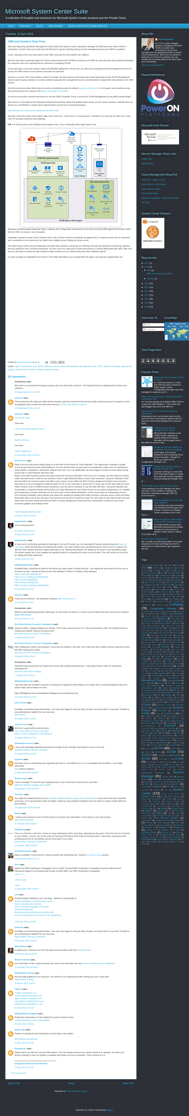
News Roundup (55, 26)
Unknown (19, 414)
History (178, 656)
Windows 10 (150, 827)
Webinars (144, 825)
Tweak (173, 806)
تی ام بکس (19, 874)
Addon (169, 573)
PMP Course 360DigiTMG (26, 580)
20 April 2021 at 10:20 (24, 1008)
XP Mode (177, 842)
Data (35, 366)
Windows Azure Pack (170, 830)
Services (155, 779)
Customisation (165, 616)
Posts (146, 325)
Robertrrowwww (22, 960)
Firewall (156, 649)
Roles (179, 743)
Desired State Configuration (152, 628)
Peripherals (167, 721)
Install (178, 661)
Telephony (156, 801)
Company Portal (162, 601)
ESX (167, 640)
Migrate (165, 688)
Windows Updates (173, 837)
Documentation (147, 633)
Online (181, 702)
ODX (150, 700)
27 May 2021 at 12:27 (24, 1067)
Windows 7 (164, 827)
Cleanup (154, 599)
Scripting (176, 755)
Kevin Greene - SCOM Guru (153, 184)
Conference (160, 605)
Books (181, 592)
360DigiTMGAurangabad (26, 1013)
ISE (154, 668)
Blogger (109, 1110)
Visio (156, 820)
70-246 (154, 570)
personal (148, 723)
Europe (174, 640)
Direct (40, 366)
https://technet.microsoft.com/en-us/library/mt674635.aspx (33, 110)
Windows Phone (148, 832)
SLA (182, 782)
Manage (157, 678)
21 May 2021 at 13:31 (24, 1043)
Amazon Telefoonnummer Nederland (98, 963)
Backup (158, 589)
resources (180, 740)
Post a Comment (19, 1073)
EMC (179, 637)
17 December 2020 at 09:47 (27, 889)
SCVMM (179, 758)
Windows (179, 825)
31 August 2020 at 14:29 (25, 754)
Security (149, 762)
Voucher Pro (20, 461)
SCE (181, 748)
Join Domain (153, 671)
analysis (168, 575)
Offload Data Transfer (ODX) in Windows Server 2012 (167, 467)
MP (159, 695)
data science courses (24, 820)
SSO (169, 786)
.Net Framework (147, 565)
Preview (157, 728)
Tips (166, 804)
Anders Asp (146, 159)
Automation (178, 585)
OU (145, 716)
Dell (171, 623)
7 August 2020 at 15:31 (25, 675)
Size (168, 782)
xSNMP (144, 844)
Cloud (162, 599)
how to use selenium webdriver (28, 904)
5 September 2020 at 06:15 (27, 772)
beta (167, 589)
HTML (153, 659)
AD (162, 573)
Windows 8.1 (152, 830)
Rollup (144, 745)
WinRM (144, 839)
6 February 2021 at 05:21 (26, 940)
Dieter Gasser (147, 163)
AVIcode (148, 587)
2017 (147, 263)
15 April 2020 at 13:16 (24, 534)
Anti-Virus (144, 578)
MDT (169, 683)
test (154, 804)
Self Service (168, 762)
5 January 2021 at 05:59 (25, 921)
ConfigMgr (176, 604)
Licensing (154, 675)
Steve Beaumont (166, 39)
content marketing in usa (25, 993)
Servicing (164, 779)
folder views (175, 649)
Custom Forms (150, 616)
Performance (175, 718)
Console (180, 611)
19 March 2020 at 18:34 (25, 515)
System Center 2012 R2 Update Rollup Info (87, 26)
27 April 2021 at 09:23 (24, 1024)
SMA (146, 784)
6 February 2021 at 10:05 (26, 954)
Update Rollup (178, 808)
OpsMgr (145, 713)
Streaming (177, 786)
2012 (147, 295)
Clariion (144, 599)
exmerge (177, 645)
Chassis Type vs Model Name (154, 539)
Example (144, 645)
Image (150, 661)
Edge (154, 637)
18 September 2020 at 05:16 (27, 807)
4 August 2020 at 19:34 (25, 656)
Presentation (145, 728)
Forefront (145, 652)
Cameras (158, 597)
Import (158, 661)
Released (169, 735)
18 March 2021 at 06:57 (25, 983)
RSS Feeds (154, 745)
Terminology (145, 804)
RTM (163, 745)
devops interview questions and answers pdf (34, 912)
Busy (181, 594)
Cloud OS (171, 599)
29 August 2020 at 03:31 (25, 718)
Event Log (159, 642)
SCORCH (146, 755)
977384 (171, 570)
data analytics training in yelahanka (30, 937)
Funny (181, 652)
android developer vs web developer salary (33, 901)
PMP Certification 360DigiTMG (28, 574)
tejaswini (19, 595)
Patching (161, 718)
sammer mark (21, 724)
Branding (147, 594)
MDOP (161, 683)
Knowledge (161, 673)
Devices (178, 628)
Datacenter (162, 623)
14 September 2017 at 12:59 (27, 392)
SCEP (147, 752)
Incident (169, 661)
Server (178, 762)
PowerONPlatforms (148, 726)
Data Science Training (24, 979)
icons (179, 659)
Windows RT (167, 832)
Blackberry (145, 592)
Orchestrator (169, 713)
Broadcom (158, 594)
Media (143, 686)
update (164, 808)
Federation (145, 649)
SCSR (161, 759)
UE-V (155, 808)
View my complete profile (152, 65)
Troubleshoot (146, 806)
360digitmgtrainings (24, 565)
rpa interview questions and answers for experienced (38, 915)
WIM (171, 825)
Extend (153, 647)
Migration (176, 688)
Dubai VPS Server (23, 615)
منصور (17, 885)
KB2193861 (165, 671)
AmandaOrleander (23, 851)
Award (158, 587)
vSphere (160, 823)
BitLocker (177, 589)
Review (146, 743)
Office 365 (177, 700)
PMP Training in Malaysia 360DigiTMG (32, 585)
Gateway (48, 366)
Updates (148, 811)
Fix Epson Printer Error (25, 531)
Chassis (169, 597)
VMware (149, 823)
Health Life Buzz (22, 440)
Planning (159, 723)
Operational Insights (160, 708)
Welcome (163, 825)
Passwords (180, 716)
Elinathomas (20, 1048)
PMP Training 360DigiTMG (26, 582)
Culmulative (178, 614)
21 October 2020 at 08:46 (26, 845)
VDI (151, 816)
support (156, 790)
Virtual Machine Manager (165, 818)
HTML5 (161, 659)
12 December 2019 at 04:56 (27, 455)
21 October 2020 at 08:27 (26, 824)
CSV (161, 614)
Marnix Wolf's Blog (149, 193)
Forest (154, 652)
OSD (181, 713)
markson (19, 398)
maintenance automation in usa (28, 1004)
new (153, 697)
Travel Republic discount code (28, 512)
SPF (153, 786)
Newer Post (14, 1083)
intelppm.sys (145, 664)
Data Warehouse (167, 621)
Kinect (152, 673)
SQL (160, 786)
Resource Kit (168, 740)
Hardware (168, 656)
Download (177, 633)
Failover (177, 647)
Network (144, 697)
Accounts (180, 570)
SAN (182, 745)
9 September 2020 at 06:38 (27, 788)
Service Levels (165, 769)
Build (175, 594)
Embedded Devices (166, 637)
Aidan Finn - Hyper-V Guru (153, 180)
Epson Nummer (84, 950)
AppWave (155, 580)
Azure (169, 587)
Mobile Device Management (151, 693)
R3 (171, 733)
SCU (169, 759)
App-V (177, 577)
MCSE (143, 683)
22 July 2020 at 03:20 (24, 589)
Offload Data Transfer (149, 702)
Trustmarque (161, 806)
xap (156, 842)
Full (175, 652)
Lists (170, 675)
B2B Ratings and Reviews (26, 1039)
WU (182, 839)
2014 (147, 287)
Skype (175, 782)
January (150, 278)
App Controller (165, 578)
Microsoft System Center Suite (46, 11)
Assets (143, 585)
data (17, 769)
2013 (147, 291)
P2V (161, 716)
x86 (151, 842)
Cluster (180, 599)
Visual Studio (166, 820)
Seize (158, 762)
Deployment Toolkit (173, 626)
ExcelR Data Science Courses (73, 404)
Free (161, 652)
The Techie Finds (22, 418)
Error (160, 640)
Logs (143, 678)
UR (170, 811)
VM (175, 820)
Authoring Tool (165, 585)
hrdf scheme (20, 703)
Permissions (179, 721)
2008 (147, 307)
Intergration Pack (174, 664)
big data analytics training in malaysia (31, 750)
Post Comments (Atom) (77, 1091)
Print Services (169, 728)
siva (16, 894)
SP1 (177, 784)
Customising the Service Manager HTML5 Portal (164, 429)
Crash (153, 614)
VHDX (165, 816)
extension (165, 647)
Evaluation (148, 642)
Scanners (147, 748)
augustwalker (21, 521)
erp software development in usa (29, 1001)
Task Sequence (174, 796)
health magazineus (23, 451)
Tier (160, 804)
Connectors (168, 611)
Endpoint (151, 640)
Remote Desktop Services (161, 738)
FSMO (168, 652)
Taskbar (144, 799)
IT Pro (174, 668)
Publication (145, 733)
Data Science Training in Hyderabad (30, 841)
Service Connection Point (171, 767)
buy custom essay (94, 855)
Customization (146, 618)
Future (146, 654)
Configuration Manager (163, 608)
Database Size (149, 623)
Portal (169, 723)
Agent (17, 366)
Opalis (147, 704)
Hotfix (144, 659)
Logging (178, 675)
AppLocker (145, 580)
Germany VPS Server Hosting (28, 671)
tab (163, 796)
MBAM (178, 680)
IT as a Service (163, 668)
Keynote (144, 673)
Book (173, 592)
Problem (163, 731)
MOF (181, 693)
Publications (25, 26)
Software (156, 784)
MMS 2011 (153, 690)
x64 (145, 842)
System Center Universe (171, 794)
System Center (52, 369)
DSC (170, 635)
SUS (166, 790)
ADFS (178, 573)
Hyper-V (170, 659)
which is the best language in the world (32, 907)
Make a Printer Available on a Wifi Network (33, 734)
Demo (178, 623)
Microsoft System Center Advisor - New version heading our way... (168, 520)
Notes (143, 700)
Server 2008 (146, 765)
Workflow (159, 839)
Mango (169, 680)
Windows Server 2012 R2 (151, 837)
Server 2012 (159, 765)
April (149, 270)
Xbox (163, 842)
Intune (169, 666)
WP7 (167, 839)
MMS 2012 (165, 690)
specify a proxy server (89, 88)
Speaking (144, 786)
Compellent (176, 601)
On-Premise (171, 702)
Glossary (165, 654)
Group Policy (146, 656)
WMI (151, 839)
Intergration (158, 664)
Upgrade (161, 811)
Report (144, 740)
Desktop (169, 628)
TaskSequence (156, 799)
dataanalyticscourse (24, 743)
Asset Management (173, 582)
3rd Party (145, 570)
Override (153, 716)
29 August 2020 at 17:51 (25, 737)
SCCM (158, 748)
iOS (178, 666)
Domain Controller (163, 633)
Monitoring (149, 695)
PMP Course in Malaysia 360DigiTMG (31, 577)
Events (40, 26)
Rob (172, 743)
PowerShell (170, 725)
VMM (181, 820)
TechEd (169, 799)
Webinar (178, 823)
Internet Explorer (156, 666)
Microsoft (155, 685)
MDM (151, 683)
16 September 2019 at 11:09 (27, 408)
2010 (147, 303)
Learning (178, 673)
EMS (143, 640)
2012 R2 (156, 568)
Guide (157, 656)
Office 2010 (166, 700)
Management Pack (151, 680)
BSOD (167, 594)
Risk (154, 743)
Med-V (177, 683)
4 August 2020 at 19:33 (25, 637)
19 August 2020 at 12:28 (25, 697)
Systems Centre (148, 796)
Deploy (143, 626)
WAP (169, 823)
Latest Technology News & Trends (30, 429)
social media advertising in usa (28, 996)
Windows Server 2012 (169, 834)
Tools (173, 804)
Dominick (19, 794)
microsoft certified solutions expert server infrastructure (72, 798)
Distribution (176, 630)
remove (178, 738)
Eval (181, 640)
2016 (147, 267)
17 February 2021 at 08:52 (26, 967)
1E (158, 565)
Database (180, 621)
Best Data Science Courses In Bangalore (34, 624)
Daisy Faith (20, 1030)
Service (154, 767)
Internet (56, 366)
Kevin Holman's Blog (150, 189)
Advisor (144, 575)
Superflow (145, 790)
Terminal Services (173, 801)
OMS (99, 366)
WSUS (175, 839)
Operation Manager (111, 366)
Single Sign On (158, 782)
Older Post (128, 1083)
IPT (148, 668)
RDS (178, 733)
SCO (157, 752)
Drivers (161, 635)
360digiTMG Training (24, 973)
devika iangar (21, 778)
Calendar (148, 597)
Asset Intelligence (177, 580)
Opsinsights (176, 710)
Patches (148, 718)
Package (169, 716)
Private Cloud (150, 731)
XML (169, 842)
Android (178, 575)
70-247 (162, 570)
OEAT (157, 700)
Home (11, 26)
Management (173, 678)
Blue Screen (163, 592)
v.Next (177, 813)
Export (144, 647)
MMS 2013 (177, 690)
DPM (143, 635)
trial (179, 804)
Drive (152, 635)
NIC (172, 697)
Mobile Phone (170, 693)
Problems (176, 731)
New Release (163, 697)
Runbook (172, 745)
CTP (168, 614)
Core (146, 614)
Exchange (166, 645)
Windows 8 (178, 827)
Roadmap (163, 743)
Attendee (153, 585)
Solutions (40, 369)
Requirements (22, 369)
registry (144, 735)
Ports (178, 723)
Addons (18, 989)
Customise (177, 616)
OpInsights (162, 710)
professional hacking (24, 909)
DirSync (152, 630)
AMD (160, 575)
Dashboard (161, 618)
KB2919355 (177, 671)
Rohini (18, 813)
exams (154, 645)
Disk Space (164, 630)
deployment (155, 626)
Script (166, 755)
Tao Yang (145, 202)
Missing (144, 690)
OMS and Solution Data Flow (159, 273)
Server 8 (172, 765)
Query (155, 733)
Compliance (146, 605)
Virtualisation (146, 820)
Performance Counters (150, 721)
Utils (169, 813)
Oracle (158, 713)
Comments (149, 329)
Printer (181, 728)
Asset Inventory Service (153, 582)
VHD (158, 816)
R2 (163, 733)
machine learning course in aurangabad (32, 1020)
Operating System (164, 705)
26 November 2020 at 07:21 (27, 859)
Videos (173, 816)
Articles (164, 580)
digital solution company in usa (28, 998)
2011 (147, 299)
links (163, 675)
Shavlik (146, 782)
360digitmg (20, 829)
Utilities (159, 813)
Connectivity (26, 366)
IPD (142, 668)
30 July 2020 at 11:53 (24, 618)
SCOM (32, 369)
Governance (176, 654)
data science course (67, 599)
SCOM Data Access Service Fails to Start (159, 486)
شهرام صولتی (20, 879)
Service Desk (147, 769)
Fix (165, 649)
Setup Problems (177, 779)
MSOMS (168, 695)
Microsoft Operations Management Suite (78, 366)
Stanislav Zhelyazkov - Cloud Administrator (160, 198)
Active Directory (150, 573)
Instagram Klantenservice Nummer (31, 1063)
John (17, 864)
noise (179, 697)
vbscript (144, 816)
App (153, 578)
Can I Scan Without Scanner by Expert (32, 731)
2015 (147, 283)
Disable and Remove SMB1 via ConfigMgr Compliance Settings (168, 448)
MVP (178, 695)
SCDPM (174, 748)
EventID (169, 642)
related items (157, 735)
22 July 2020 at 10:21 (24, 602)
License (144, 675)
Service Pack (167, 776)
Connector (157, 611)
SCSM (146, 758)
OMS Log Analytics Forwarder (54, 91)
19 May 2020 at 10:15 (24, 559)
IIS (142, 661)
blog (154, 592)
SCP (159, 755)
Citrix (178, 597)
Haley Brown (21, 946)
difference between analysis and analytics (33, 785)
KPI (171, 673)
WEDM (153, 825)
